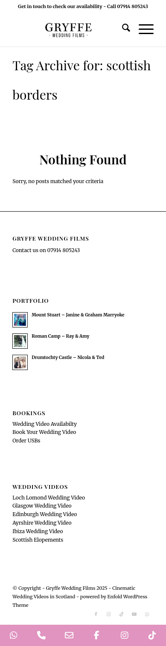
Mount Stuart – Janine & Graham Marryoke (78, 315)
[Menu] (142, 29)
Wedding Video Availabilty (44, 424)
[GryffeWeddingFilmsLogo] (68, 29)
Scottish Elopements (37, 540)
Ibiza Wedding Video (37, 531)
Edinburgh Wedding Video (44, 514)
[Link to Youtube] (134, 614)
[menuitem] (122, 29)
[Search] (122, 29)
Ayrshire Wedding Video (41, 523)
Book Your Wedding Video (44, 432)
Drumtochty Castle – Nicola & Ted (68, 357)
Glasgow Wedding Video (41, 505)
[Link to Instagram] (108, 614)
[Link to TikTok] (121, 614)
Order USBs (26, 440)
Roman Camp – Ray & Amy (60, 336)
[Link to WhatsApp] (147, 614)
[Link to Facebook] (96, 614)
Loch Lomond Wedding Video (48, 497)
